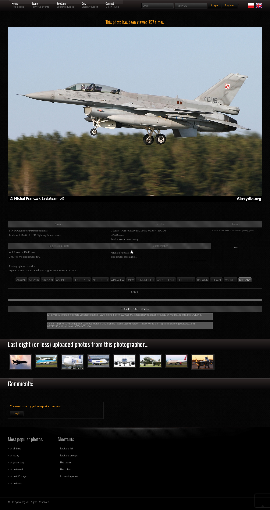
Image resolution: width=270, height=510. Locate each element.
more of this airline (39, 231)
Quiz (84, 4)
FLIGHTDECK (82, 280)
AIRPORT (47, 280)
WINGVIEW (117, 280)
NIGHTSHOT (100, 280)
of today (14, 455)
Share (134, 291)
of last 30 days (18, 476)
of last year (16, 483)
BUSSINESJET (145, 280)
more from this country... (129, 239)
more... (58, 235)
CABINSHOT (63, 280)
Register (229, 5)
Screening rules (69, 476)
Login (17, 413)
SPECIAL (216, 280)
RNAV (130, 280)
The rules (65, 469)
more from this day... (31, 257)
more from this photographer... (123, 257)
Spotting (61, 4)
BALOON (202, 280)
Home (15, 4)
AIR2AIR (34, 280)
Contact (110, 4)
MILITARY (245, 280)
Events (35, 4)
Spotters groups (69, 455)
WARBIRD (230, 280)
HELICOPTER (186, 280)
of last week (17, 469)
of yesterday (17, 462)
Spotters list (66, 448)
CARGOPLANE (166, 280)
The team (65, 462)
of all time (15, 448)
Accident (21, 280)
